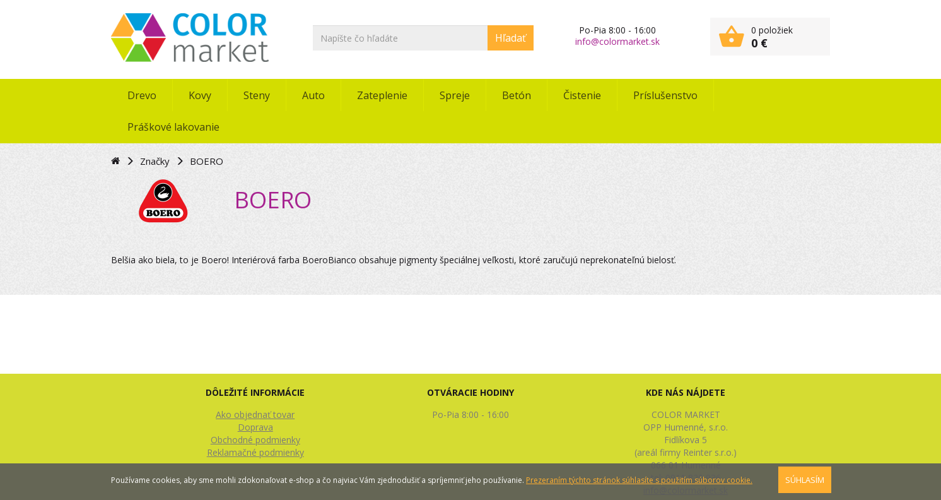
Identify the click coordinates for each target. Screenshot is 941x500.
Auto (313, 95)
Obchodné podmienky (255, 440)
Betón (516, 95)
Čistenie (582, 95)
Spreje (455, 95)
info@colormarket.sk (617, 41)
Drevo (141, 95)
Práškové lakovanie (173, 127)
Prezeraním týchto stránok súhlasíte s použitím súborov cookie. (639, 480)
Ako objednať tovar (255, 414)
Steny (256, 95)
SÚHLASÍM (804, 479)
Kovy (200, 95)
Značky (155, 161)
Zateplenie (382, 95)
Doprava (255, 427)
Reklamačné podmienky (255, 452)
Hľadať (510, 38)
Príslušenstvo (665, 95)
